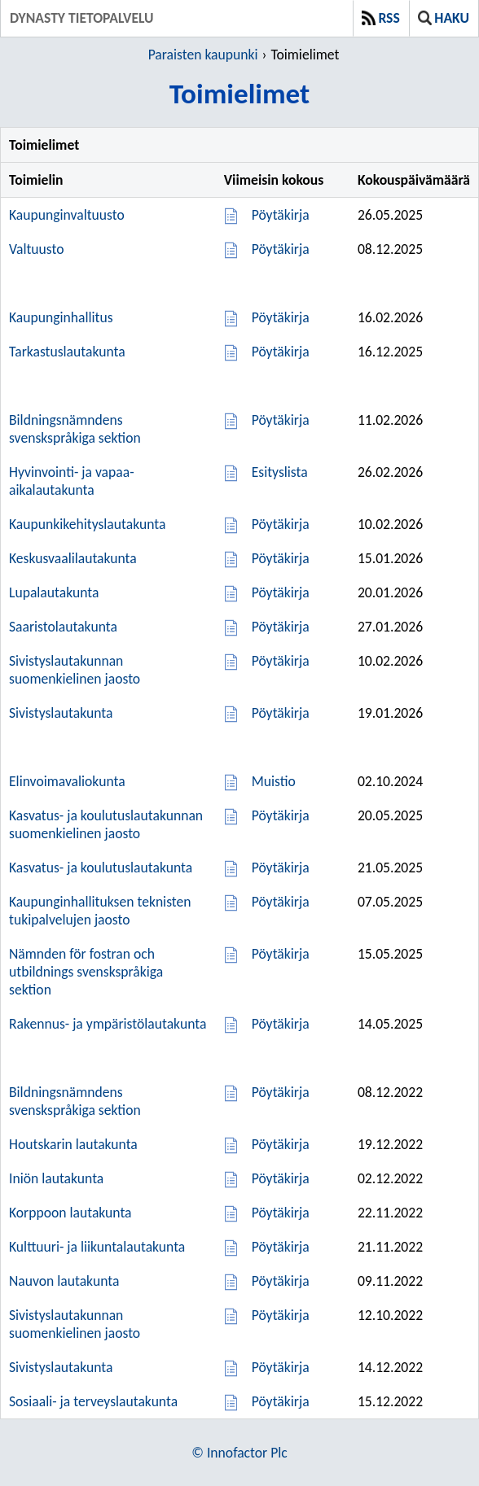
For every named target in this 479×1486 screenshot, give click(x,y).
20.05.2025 (390, 815)
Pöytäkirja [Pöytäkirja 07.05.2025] (281, 902)
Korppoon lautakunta (70, 1213)
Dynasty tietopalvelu (81, 18)
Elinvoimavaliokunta (67, 781)
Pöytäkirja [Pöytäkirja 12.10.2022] (281, 1315)
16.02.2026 (390, 317)
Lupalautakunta (54, 592)
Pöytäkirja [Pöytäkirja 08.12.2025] (281, 249)
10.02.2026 (390, 524)
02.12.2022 (390, 1178)
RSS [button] (381, 18)
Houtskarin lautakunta (73, 1144)
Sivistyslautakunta (60, 713)
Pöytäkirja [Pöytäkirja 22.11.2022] (281, 1213)
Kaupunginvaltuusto (67, 215)
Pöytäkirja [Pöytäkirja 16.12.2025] (281, 352)
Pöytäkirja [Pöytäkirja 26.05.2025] (281, 215)
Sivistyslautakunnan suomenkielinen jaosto (74, 670)
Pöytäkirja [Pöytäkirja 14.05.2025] (281, 1024)
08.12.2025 (390, 249)
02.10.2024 (390, 781)
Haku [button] (443, 18)
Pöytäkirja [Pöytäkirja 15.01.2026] (281, 558)
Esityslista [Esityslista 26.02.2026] (280, 472)
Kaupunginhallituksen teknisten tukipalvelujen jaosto (100, 911)
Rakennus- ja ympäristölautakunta (107, 1024)
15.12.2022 (390, 1401)
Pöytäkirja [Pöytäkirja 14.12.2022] (281, 1367)
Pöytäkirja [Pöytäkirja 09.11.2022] (281, 1281)
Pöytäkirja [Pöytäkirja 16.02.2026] (281, 317)
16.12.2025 (390, 352)
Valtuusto (36, 249)
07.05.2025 (390, 902)
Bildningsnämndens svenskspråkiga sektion (75, 429)
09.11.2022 (390, 1281)
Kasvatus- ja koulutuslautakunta (100, 867)
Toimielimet (304, 54)
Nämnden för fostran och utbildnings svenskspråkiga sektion (86, 972)
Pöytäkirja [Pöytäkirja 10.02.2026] (281, 524)
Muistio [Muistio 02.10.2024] (274, 781)
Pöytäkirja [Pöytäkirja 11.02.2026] (281, 420)
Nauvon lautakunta (64, 1281)
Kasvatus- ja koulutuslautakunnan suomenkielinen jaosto (106, 824)
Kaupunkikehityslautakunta (87, 524)
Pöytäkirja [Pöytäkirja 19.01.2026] (281, 713)
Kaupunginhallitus (61, 317)
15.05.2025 (390, 954)
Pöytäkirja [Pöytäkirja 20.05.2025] (281, 815)
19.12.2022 (390, 1144)
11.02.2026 (390, 420)
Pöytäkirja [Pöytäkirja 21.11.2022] (281, 1247)
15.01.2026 (390, 558)
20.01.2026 (390, 592)
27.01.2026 (390, 627)
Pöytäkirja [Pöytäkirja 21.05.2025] (281, 867)
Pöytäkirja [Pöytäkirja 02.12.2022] (281, 1178)
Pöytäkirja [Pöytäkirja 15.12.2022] (281, 1401)
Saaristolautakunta (63, 627)
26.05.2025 (390, 215)
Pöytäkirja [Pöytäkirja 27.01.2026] (281, 627)
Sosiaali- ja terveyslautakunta (93, 1401)
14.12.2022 (390, 1367)
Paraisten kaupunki (203, 54)
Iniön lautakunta (56, 1178)
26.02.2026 (390, 472)
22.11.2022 (390, 1213)
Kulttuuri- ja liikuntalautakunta (97, 1247)
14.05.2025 (390, 1024)
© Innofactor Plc (239, 1453)
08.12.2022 (390, 1092)
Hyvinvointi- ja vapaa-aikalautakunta (71, 481)
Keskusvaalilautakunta (73, 558)
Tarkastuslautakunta (67, 352)
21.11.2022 (390, 1247)
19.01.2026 (390, 713)
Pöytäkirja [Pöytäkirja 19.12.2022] (281, 1144)
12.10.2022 (390, 1315)
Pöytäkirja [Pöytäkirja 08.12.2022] (281, 1092)
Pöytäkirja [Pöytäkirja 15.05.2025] (281, 954)
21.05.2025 (390, 867)
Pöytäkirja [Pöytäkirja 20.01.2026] (281, 592)
